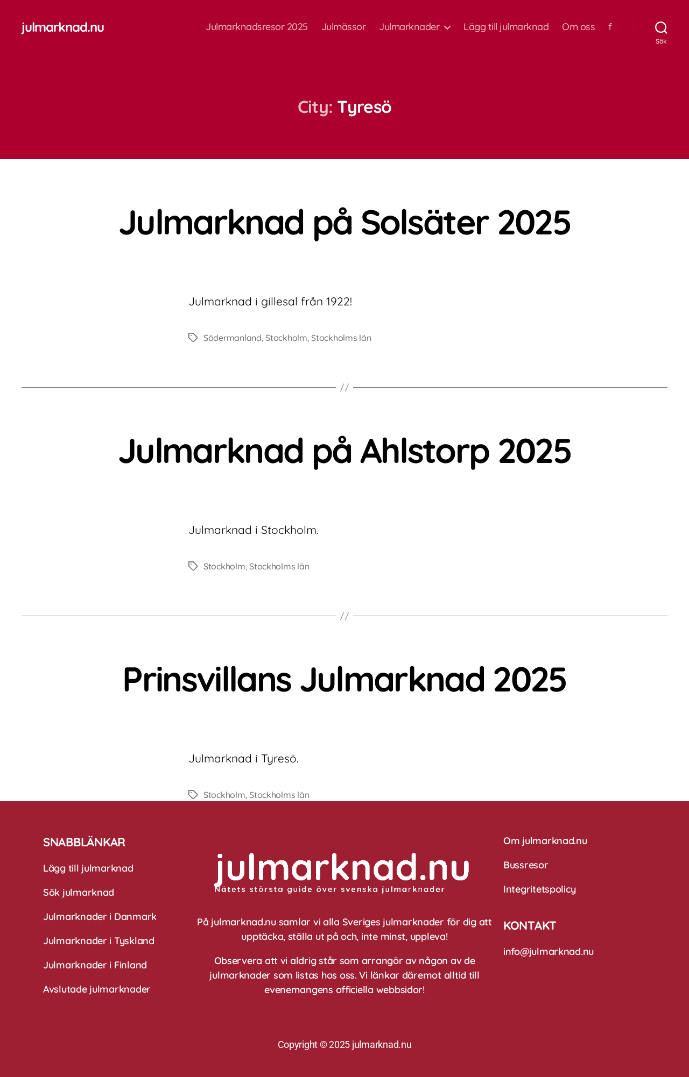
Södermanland (232, 337)
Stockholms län (341, 337)
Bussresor (526, 865)
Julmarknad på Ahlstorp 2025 (344, 450)
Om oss (578, 27)
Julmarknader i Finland (95, 965)
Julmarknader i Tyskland (98, 941)
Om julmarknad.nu (545, 841)
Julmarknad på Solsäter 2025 (344, 221)
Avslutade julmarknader (97, 989)
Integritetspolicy (539, 889)
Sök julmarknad (78, 892)
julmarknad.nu (63, 26)
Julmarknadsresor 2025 (257, 27)
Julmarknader (409, 27)
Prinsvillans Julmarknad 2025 (344, 678)
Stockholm (286, 337)
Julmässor (343, 27)
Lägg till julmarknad (506, 27)
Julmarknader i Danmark (100, 916)
